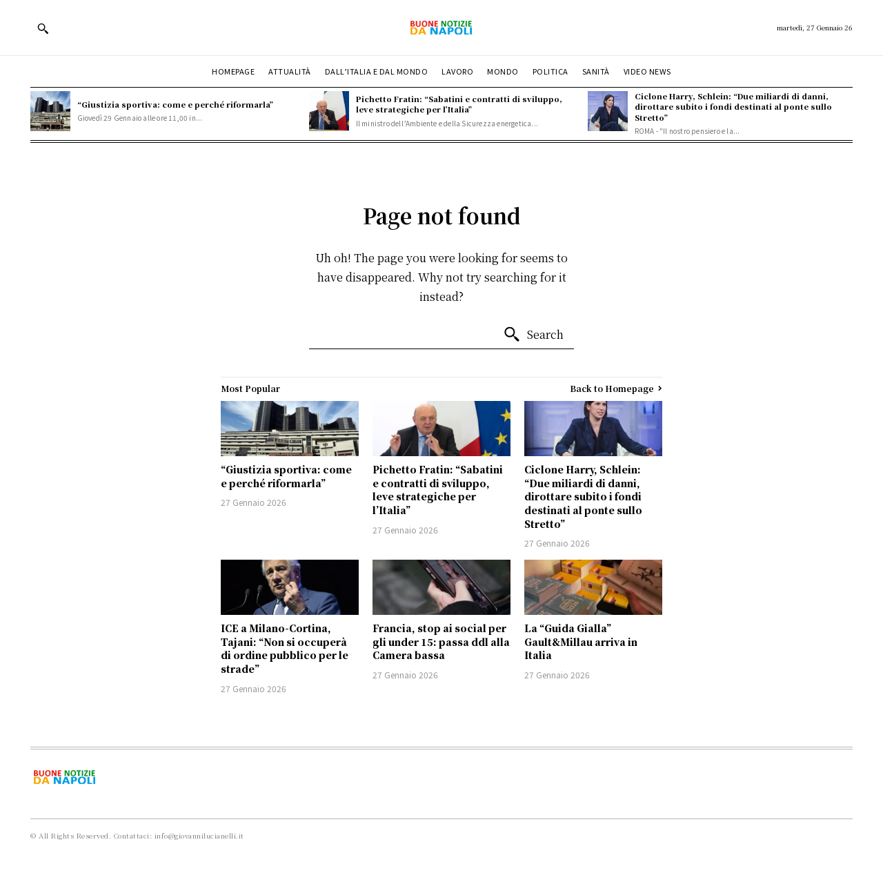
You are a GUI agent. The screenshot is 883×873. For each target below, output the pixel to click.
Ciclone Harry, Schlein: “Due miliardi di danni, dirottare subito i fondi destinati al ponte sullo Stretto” (733, 106)
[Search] (533, 334)
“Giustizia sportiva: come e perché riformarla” (175, 104)
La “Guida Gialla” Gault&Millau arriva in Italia (580, 641)
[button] (42, 28)
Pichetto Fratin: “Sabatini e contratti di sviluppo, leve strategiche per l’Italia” (459, 104)
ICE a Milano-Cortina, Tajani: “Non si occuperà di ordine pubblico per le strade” (284, 648)
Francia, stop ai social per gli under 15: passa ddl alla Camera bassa (441, 641)
